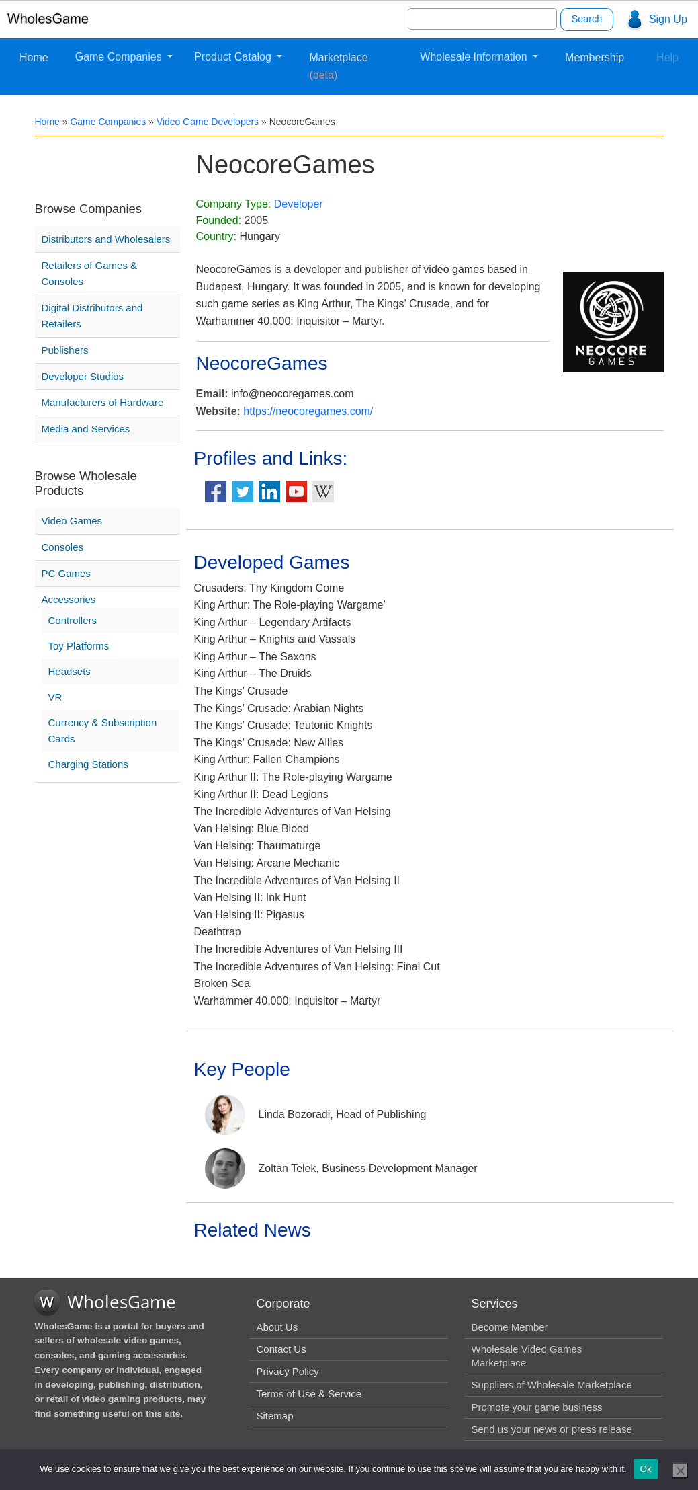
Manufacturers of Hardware (103, 402)
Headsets (69, 671)
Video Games (72, 520)
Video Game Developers (208, 121)
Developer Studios (83, 376)
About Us (277, 1327)
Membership (594, 57)
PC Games (66, 573)
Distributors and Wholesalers (106, 239)
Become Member (509, 1327)
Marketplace (338, 66)
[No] (680, 1470)
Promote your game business (536, 1407)
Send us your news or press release (551, 1429)
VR (55, 697)
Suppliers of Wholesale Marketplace (551, 1384)
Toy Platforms (79, 646)
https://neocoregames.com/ (308, 411)
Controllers (72, 620)
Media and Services (86, 428)
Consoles (63, 547)
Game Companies (120, 57)
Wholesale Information (475, 57)
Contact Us (281, 1349)
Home (33, 57)
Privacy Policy (287, 1371)
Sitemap (274, 1415)
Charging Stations (88, 764)
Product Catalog (234, 57)
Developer (298, 204)
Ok (646, 1469)
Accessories (69, 599)
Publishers (65, 350)
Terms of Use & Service (308, 1393)
